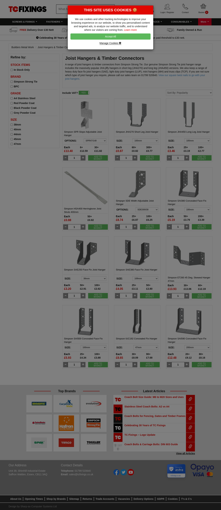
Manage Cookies (111, 43)
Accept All (110, 36)
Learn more (130, 29)
